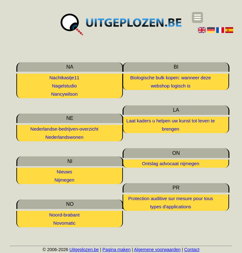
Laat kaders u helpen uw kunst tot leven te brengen (170, 125)
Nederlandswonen (64, 137)
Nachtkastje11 (64, 77)
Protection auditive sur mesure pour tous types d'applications (170, 202)
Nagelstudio (64, 85)
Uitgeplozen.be (84, 249)
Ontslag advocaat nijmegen (170, 163)
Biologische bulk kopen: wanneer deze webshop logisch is (170, 81)
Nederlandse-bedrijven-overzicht (64, 129)
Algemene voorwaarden (157, 249)
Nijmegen (64, 180)
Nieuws (64, 171)
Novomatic (64, 223)
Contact (191, 249)
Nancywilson (64, 94)
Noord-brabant (64, 214)
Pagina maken (116, 249)
